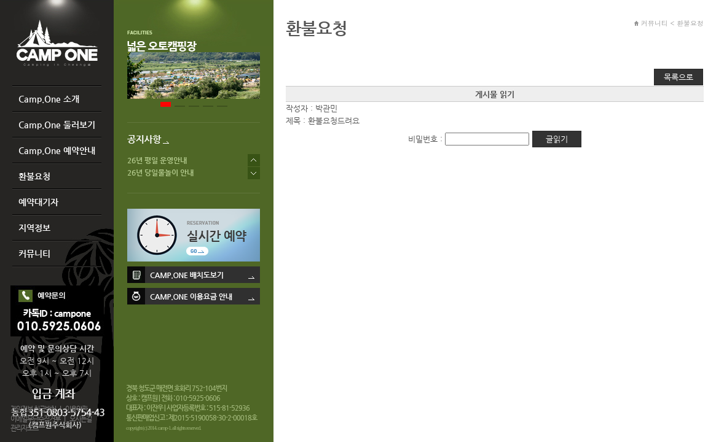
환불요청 (34, 176)
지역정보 (34, 228)
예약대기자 (38, 202)
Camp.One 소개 (48, 99)
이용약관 (76, 409)
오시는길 (80, 419)
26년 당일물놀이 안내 (160, 172)
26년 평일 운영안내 (157, 160)
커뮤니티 (34, 253)
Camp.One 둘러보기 (56, 125)
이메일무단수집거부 (35, 419)
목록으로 (678, 77)
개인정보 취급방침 (33, 409)
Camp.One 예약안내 (56, 150)
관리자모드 (24, 428)
